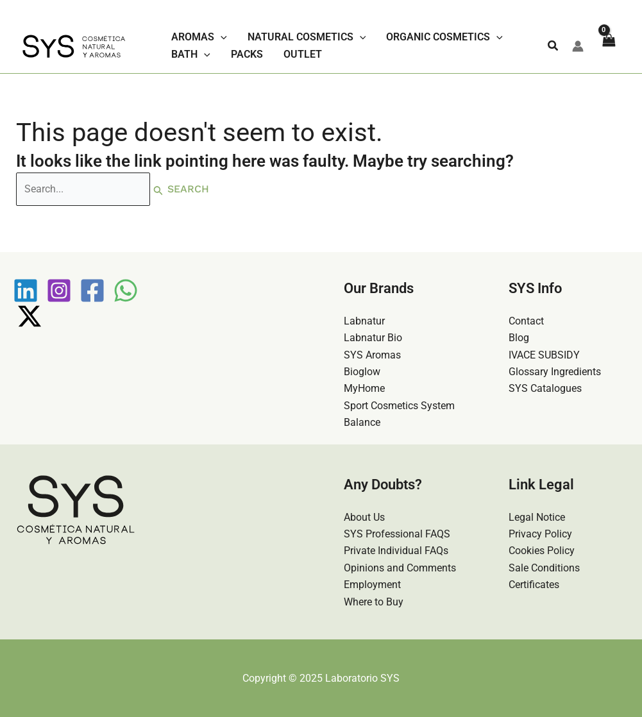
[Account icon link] (578, 46)
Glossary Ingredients (555, 372)
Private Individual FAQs (396, 550)
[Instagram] (59, 290)
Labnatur (364, 321)
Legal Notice (537, 517)
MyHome (364, 388)
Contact (526, 321)
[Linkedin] (25, 290)
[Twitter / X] (29, 316)
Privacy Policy (540, 534)
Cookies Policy (542, 550)
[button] (553, 46)
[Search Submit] (158, 189)
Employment (372, 584)
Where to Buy (373, 602)
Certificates (534, 584)
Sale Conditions (544, 568)
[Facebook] (92, 290)
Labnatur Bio (373, 338)
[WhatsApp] (126, 290)
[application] (220, 37)
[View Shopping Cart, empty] (608, 46)
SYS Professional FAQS (397, 534)
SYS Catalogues (545, 388)
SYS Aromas (372, 355)
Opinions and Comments (400, 568)
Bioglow (362, 372)
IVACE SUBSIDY (544, 355)
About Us (364, 517)
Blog (519, 338)
